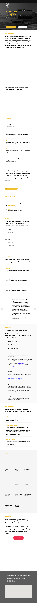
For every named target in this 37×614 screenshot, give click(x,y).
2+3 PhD (9, 209)
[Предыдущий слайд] (2, 309)
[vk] (9, 581)
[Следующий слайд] (35, 309)
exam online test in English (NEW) (15, 378)
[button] (22, 27)
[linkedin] (12, 581)
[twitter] (7, 581)
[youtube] (10, 581)
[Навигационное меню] (35, 1)
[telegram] (14, 581)
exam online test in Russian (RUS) (14, 379)
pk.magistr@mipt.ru (13, 366)
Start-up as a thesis (11, 205)
